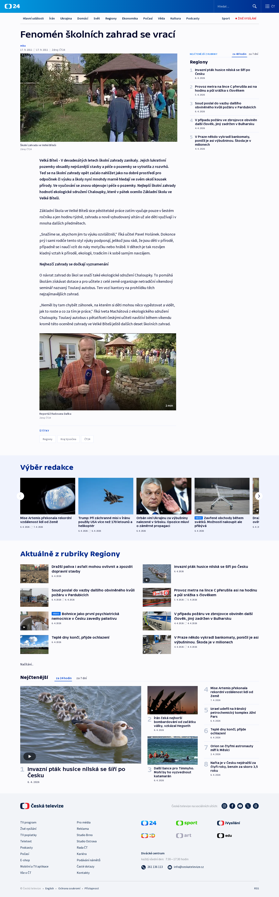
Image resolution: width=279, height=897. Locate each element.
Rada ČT (82, 847)
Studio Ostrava (87, 841)
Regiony (111, 18)
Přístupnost (92, 888)
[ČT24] (12, 6)
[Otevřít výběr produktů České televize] (270, 6)
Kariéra (82, 854)
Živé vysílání (28, 829)
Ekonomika (130, 18)
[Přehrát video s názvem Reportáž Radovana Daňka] (108, 372)
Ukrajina (66, 18)
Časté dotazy (85, 866)
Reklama (83, 829)
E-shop (25, 860)
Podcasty (192, 18)
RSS (256, 888)
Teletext (26, 841)
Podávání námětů (88, 860)
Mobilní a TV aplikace (34, 866)
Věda (161, 18)
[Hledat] (254, 6)
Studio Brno (85, 835)
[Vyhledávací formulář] (237, 6)
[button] (107, 371)
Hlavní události (33, 18)
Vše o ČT (25, 873)
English (49, 888)
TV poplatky (28, 835)
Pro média (84, 822)
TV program (28, 822)
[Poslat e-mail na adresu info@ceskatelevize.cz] (185, 866)
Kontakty (83, 873)
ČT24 (87, 439)
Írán (52, 18)
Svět (97, 18)
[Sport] (226, 18)
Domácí (82, 18)
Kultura (175, 18)
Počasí (148, 18)
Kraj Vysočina (68, 439)
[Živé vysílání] (246, 18)
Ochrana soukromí (69, 888)
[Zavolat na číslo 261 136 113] (152, 866)
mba (23, 45)
